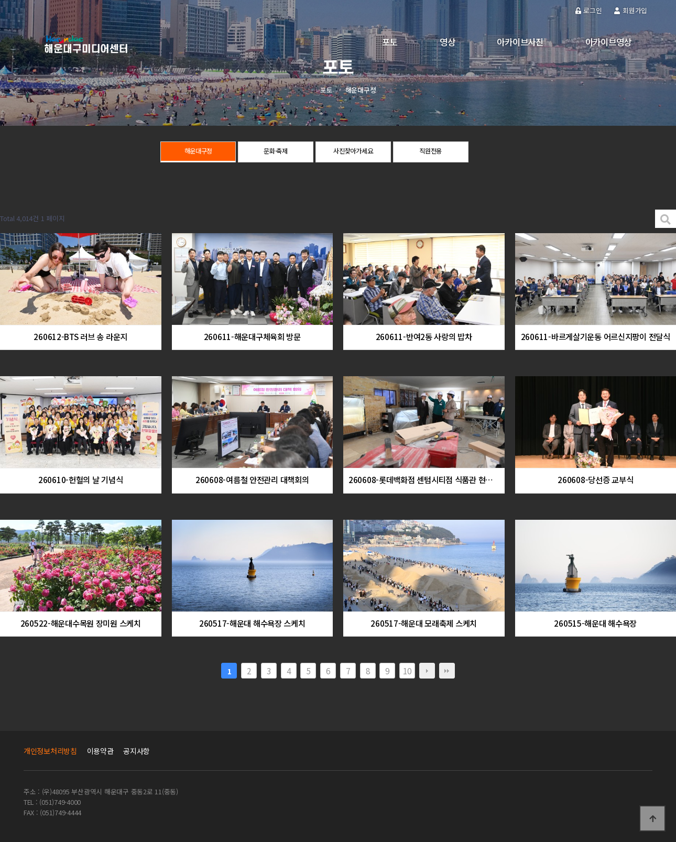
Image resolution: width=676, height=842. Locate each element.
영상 (447, 42)
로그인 (588, 10)
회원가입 (630, 10)
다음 (427, 671)
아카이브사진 (520, 42)
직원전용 (430, 152)
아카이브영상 (608, 42)
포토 (389, 42)
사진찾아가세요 (353, 152)
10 (407, 670)
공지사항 (136, 751)
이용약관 (100, 751)
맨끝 (447, 671)
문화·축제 (275, 152)
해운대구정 (198, 152)
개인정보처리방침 (50, 751)
